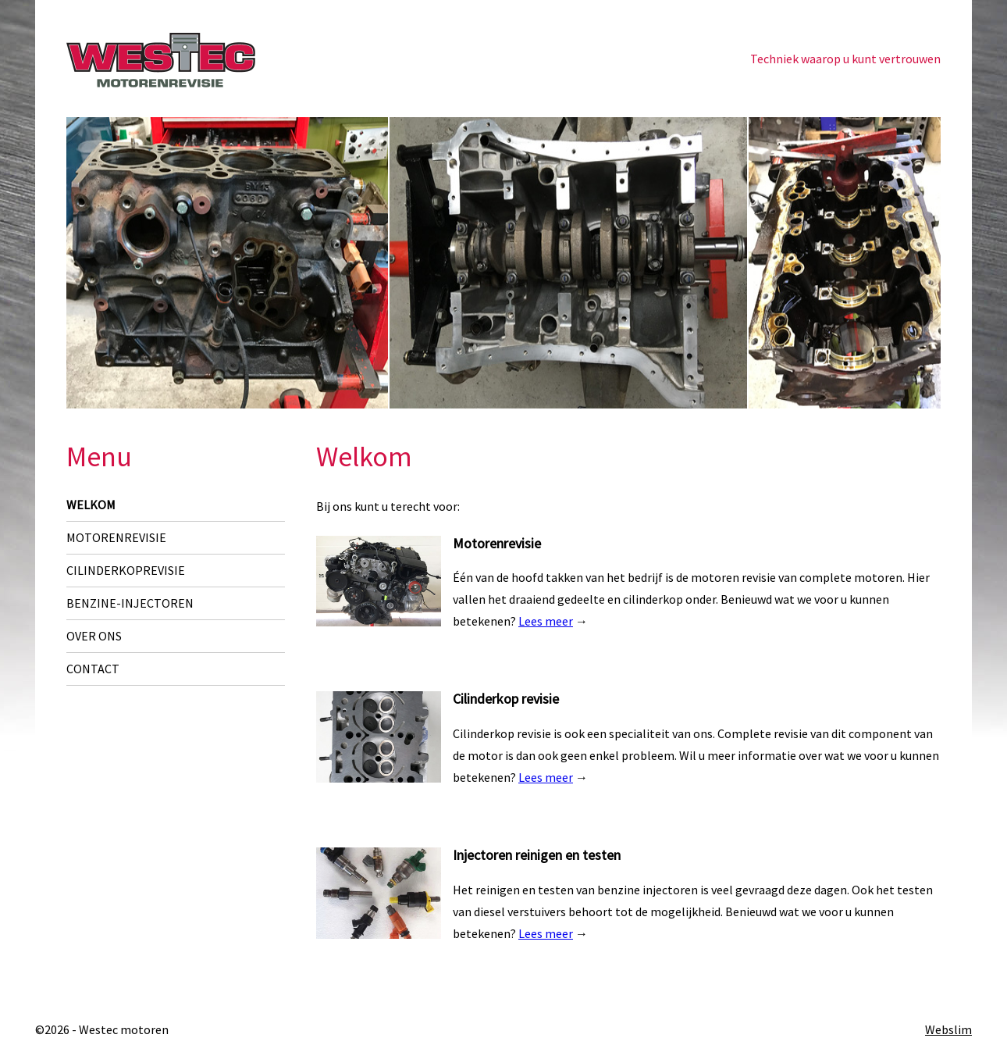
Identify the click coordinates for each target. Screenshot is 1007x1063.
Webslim (948, 1029)
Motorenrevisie (116, 537)
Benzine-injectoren (130, 603)
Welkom (91, 504)
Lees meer (545, 621)
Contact (92, 668)
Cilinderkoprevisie (125, 570)
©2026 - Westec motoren (102, 1029)
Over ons (94, 636)
